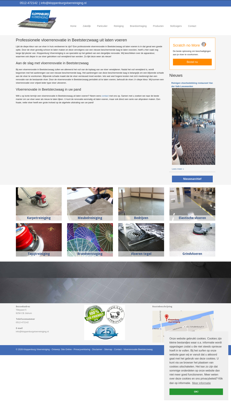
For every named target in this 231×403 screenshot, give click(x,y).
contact (105, 144)
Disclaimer (97, 397)
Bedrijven (141, 266)
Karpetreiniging (39, 266)
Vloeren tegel (141, 302)
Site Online (66, 397)
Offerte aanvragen (196, 39)
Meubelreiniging (90, 266)
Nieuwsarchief (192, 226)
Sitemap (108, 397)
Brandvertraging (90, 302)
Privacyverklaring (82, 397)
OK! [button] (196, 391)
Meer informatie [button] (201, 383)
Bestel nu (192, 110)
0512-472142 (29, 3)
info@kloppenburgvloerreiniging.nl (62, 3)
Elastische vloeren (192, 266)
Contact (118, 397)
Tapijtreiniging (39, 302)
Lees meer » (178, 217)
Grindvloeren (192, 302)
